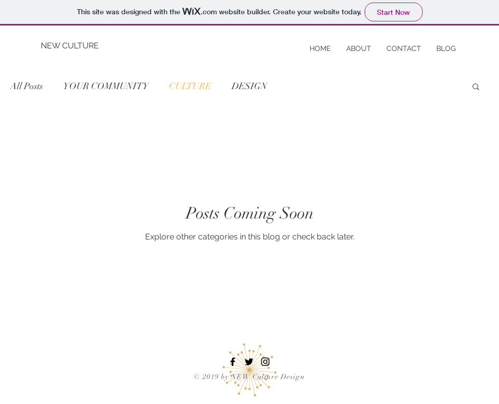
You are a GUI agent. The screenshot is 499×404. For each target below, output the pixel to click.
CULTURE (190, 86)
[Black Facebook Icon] (232, 361)
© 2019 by (212, 376)
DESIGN (249, 86)
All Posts (26, 86)
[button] (476, 87)
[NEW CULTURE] (74, 46)
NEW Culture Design (268, 376)
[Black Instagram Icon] (265, 361)
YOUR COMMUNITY (106, 86)
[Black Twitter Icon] (249, 361)
